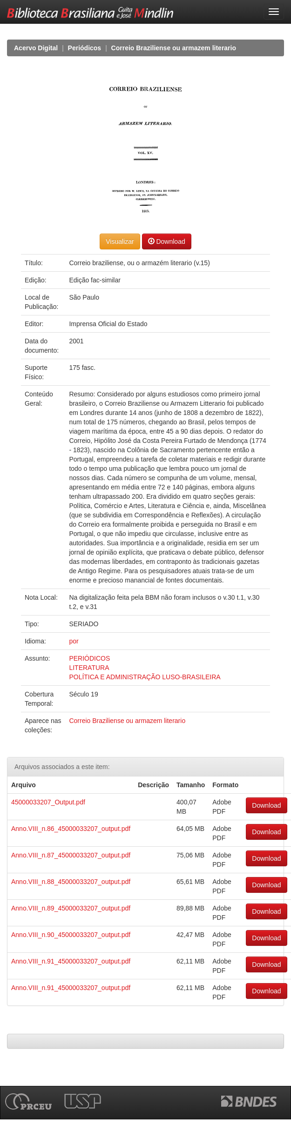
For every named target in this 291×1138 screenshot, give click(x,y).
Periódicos (85, 48)
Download (166, 241)
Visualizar (120, 241)
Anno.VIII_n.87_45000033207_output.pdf (70, 855)
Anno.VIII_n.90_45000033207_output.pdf (70, 934)
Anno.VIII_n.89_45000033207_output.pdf (70, 908)
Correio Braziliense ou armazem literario (173, 48)
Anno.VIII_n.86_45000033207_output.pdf (70, 828)
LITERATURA (89, 667)
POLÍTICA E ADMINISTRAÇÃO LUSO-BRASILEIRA (144, 677)
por (73, 641)
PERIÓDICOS (89, 658)
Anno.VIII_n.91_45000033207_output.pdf (70, 961)
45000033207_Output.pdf (48, 802)
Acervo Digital (36, 48)
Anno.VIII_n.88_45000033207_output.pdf (70, 881)
